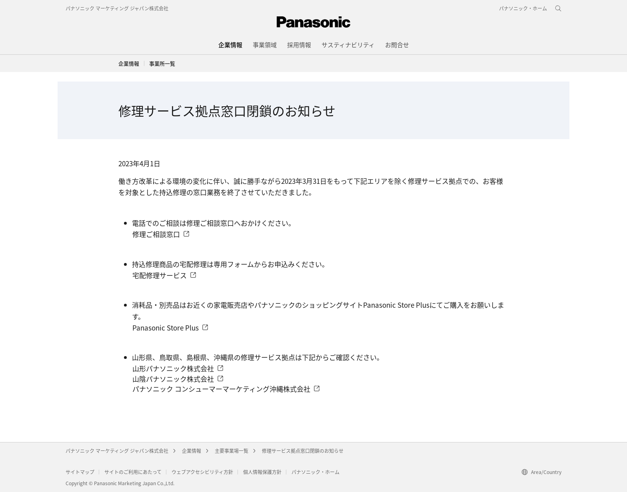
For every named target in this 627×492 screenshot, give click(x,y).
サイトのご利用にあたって (133, 471)
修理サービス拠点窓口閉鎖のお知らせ (302, 450)
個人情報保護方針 (262, 471)
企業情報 (128, 63)
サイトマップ (80, 471)
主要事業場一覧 (231, 450)
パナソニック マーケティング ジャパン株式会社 (117, 8)
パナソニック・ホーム (315, 471)
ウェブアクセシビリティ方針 (202, 471)
